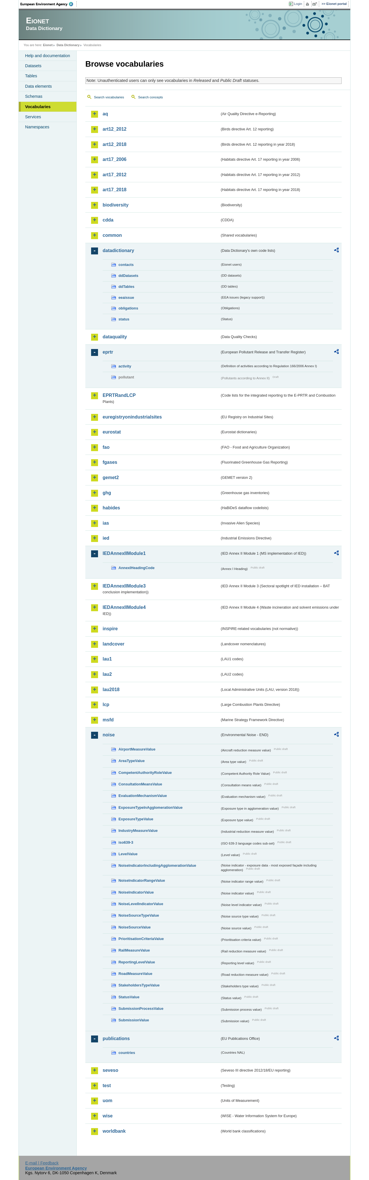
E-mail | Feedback (42, 1163)
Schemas (33, 96)
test (107, 1085)
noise (109, 734)
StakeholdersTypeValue (139, 985)
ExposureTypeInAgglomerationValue (150, 807)
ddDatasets (128, 275)
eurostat (112, 431)
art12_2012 (115, 129)
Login (298, 3)
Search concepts (150, 97)
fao (106, 447)
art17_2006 (115, 159)
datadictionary (118, 250)
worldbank (114, 1131)
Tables (31, 76)
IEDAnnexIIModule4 (124, 607)
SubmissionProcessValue (140, 1008)
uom (107, 1100)
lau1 (107, 658)
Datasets (33, 65)
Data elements (38, 86)
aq (105, 113)
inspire (110, 628)
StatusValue (129, 997)
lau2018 (111, 689)
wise (108, 1115)
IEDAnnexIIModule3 (124, 586)
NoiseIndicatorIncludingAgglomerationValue (157, 865)
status (123, 319)
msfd (108, 719)
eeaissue (126, 297)
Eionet (47, 45)
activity (124, 366)
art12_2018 (115, 144)
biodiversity (116, 204)
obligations (128, 308)
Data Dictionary (68, 45)
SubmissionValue (133, 1020)
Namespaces (37, 127)
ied (106, 538)
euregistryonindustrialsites (132, 416)
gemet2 (111, 477)
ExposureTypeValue (135, 819)
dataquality (115, 336)
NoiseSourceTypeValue (138, 915)
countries (126, 1052)
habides (111, 507)
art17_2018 (115, 189)
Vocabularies (38, 106)
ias (106, 523)
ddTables (126, 286)
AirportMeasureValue (136, 749)
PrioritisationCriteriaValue (141, 939)
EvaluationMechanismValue (142, 795)
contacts (126, 264)
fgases (110, 462)
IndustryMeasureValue (138, 830)
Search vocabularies (109, 97)
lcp (106, 704)
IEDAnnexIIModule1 (124, 553)
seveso (110, 1070)
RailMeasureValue (134, 950)
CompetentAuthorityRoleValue (145, 772)
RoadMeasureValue (135, 973)
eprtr (108, 352)
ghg (107, 492)
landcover (114, 643)
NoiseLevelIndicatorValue (140, 904)
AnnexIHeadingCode (136, 568)
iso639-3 (125, 842)
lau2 (107, 674)
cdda (108, 219)
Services (33, 117)
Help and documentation (47, 55)
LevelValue (128, 854)
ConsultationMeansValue (140, 784)
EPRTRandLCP (119, 395)
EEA (48, 4)
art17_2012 (115, 174)
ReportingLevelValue (136, 962)
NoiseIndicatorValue (136, 892)
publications (116, 1038)
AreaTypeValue (131, 761)
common (112, 235)
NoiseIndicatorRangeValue (141, 880)
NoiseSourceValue (134, 927)
